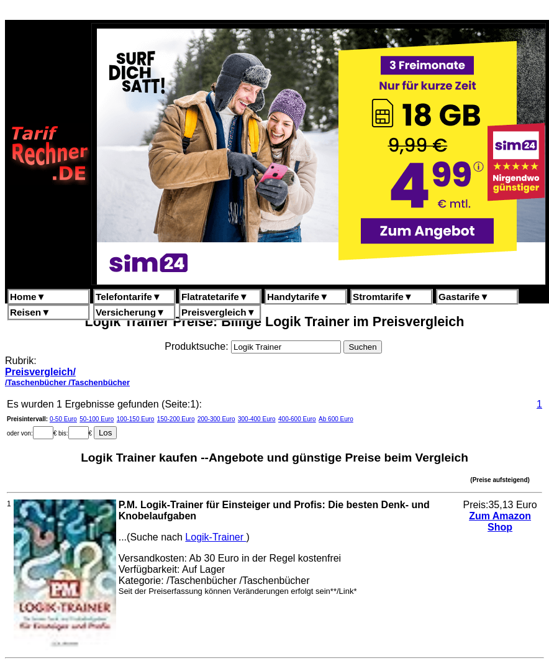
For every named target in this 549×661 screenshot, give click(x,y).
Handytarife (298, 296)
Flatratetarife (214, 296)
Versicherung (130, 312)
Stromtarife (383, 296)
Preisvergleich (218, 312)
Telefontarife (128, 296)
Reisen (30, 312)
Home (28, 296)
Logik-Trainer (215, 537)
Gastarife (463, 296)
